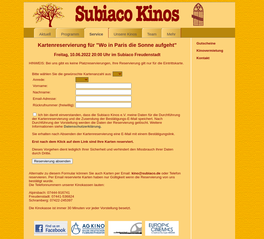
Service (96, 34)
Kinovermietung (209, 50)
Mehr (171, 34)
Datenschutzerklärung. (83, 126)
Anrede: (39, 80)
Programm (70, 34)
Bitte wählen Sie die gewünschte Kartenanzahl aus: (72, 74)
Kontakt (203, 58)
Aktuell (45, 34)
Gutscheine (206, 43)
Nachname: (42, 92)
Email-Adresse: (44, 99)
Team (152, 34)
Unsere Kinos (125, 34)
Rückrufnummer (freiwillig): (54, 105)
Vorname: (40, 86)
